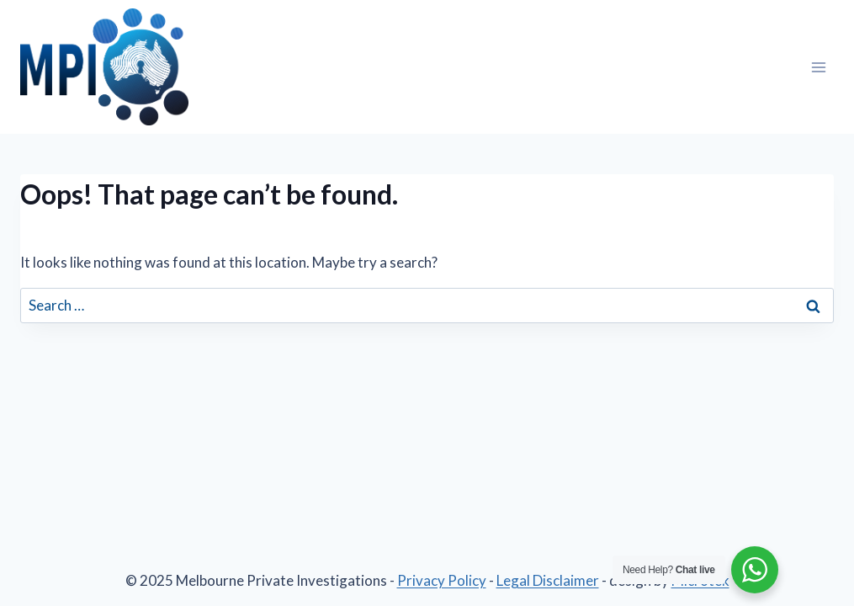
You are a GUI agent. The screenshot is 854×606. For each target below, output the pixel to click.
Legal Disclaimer (547, 580)
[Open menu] (818, 67)
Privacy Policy (441, 580)
